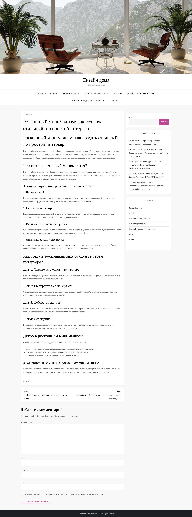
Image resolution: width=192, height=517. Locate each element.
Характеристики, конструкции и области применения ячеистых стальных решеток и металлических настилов (147, 165)
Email (24, 470)
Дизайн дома (96, 80)
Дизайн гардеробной (97, 93)
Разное (116, 101)
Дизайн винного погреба (141, 93)
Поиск (132, 117)
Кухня (53, 93)
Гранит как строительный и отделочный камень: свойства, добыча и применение (146, 175)
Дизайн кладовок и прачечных (90, 101)
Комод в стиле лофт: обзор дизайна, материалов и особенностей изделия (144, 142)
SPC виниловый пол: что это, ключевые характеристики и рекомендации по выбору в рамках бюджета (148, 152)
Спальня (41, 93)
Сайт (23, 482)
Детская (118, 93)
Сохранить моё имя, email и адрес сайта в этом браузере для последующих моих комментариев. (64, 494)
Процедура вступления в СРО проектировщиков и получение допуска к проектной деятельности (147, 185)
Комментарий (27, 422)
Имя (23, 458)
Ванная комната (71, 93)
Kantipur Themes (107, 513)
